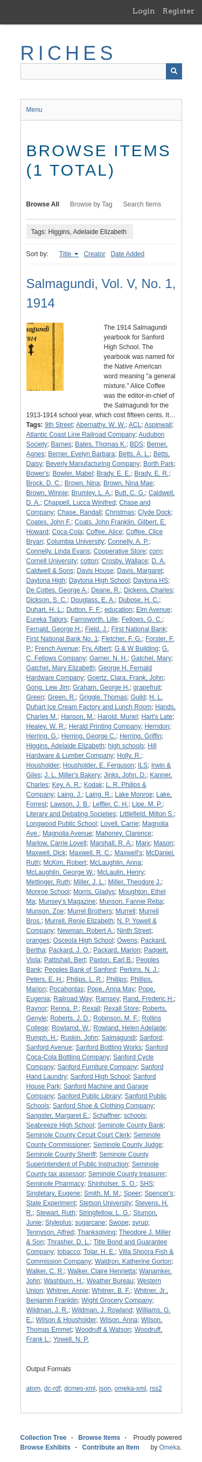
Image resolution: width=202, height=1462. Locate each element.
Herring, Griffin (141, 736)
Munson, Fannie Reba (131, 901)
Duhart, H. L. (44, 609)
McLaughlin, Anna (115, 862)
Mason (163, 843)
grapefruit (147, 687)
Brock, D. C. (43, 483)
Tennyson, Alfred (50, 1232)
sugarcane (90, 1222)
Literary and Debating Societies (71, 814)
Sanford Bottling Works (108, 1047)
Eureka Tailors (46, 619)
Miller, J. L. (89, 882)
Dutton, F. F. (83, 609)
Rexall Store (120, 1008)
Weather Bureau (110, 1281)
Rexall (91, 1008)
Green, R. (62, 697)
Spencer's (158, 1193)
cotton (89, 561)
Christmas (119, 512)
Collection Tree (43, 1437)
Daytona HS (150, 580)
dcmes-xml (79, 1388)
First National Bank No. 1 (62, 639)
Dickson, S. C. (46, 600)
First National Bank (139, 629)
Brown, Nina (82, 483)
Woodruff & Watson (103, 1329)
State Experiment (51, 1203)
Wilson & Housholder (66, 1320)
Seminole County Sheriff (61, 1154)
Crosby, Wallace (125, 561)
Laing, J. (70, 794)
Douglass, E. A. (93, 600)
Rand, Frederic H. (148, 999)
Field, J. (96, 629)
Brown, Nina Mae (128, 483)
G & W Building (136, 648)
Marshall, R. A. (111, 843)
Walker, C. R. (45, 1271)
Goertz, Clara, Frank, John (125, 678)
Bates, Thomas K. (100, 444)
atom (33, 1388)
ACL (135, 425)
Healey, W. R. (45, 726)
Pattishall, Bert (65, 960)
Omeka (169, 1447)
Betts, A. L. (134, 454)
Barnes (61, 444)
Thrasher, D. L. (68, 1242)
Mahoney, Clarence (123, 833)
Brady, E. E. (114, 473)
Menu (34, 110)
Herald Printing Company (105, 726)
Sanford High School (100, 1076)
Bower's (37, 473)
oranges (38, 940)
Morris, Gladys (94, 892)
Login (144, 10)
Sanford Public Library (89, 1096)
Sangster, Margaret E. (57, 1115)
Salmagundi (119, 1038)
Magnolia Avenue (67, 833)
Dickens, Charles (148, 590)
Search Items (142, 204)
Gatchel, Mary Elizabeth (60, 668)
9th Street (59, 425)
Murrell (126, 911)
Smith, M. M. (102, 1193)
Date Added (127, 254)
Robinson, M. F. (115, 1018)
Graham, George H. (101, 687)
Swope (119, 1222)
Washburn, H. (63, 1281)
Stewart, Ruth (55, 1213)
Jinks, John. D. (125, 775)
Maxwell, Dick (46, 853)
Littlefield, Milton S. (147, 814)
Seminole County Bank (130, 1125)
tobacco (69, 1252)
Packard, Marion (116, 950)
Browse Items (99, 1437)
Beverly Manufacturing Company (93, 464)
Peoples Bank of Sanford (80, 969)
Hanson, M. (77, 716)
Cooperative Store (120, 551)
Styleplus (58, 1222)
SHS (146, 1183)
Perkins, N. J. (139, 969)
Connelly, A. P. (128, 541)
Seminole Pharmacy (55, 1183)
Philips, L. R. (84, 979)
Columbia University (76, 541)
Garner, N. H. (108, 658)
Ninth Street (134, 930)
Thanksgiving (97, 1232)
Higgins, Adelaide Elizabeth (65, 746)
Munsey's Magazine (67, 901)
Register (178, 10)
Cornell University (51, 561)
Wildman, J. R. (47, 1310)
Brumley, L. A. (92, 493)
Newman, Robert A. (86, 930)
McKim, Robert (65, 862)
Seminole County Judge (127, 1145)
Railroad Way (72, 999)
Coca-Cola (67, 532)
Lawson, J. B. (69, 804)
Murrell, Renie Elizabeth (79, 921)
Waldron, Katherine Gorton (133, 1261)
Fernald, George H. (54, 629)
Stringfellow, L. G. (104, 1213)
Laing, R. (99, 794)
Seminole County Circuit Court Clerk (78, 1135)
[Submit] (174, 71)
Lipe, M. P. (147, 804)
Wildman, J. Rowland (102, 1310)
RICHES (68, 53)
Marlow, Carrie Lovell (56, 843)
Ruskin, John (79, 1038)
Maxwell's (129, 853)
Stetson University (105, 1203)
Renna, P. (65, 1008)
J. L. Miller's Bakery (73, 775)
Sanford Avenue (49, 1047)
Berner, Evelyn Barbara (81, 454)
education (119, 609)
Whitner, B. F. (111, 1290)
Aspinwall (158, 425)
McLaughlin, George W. (60, 872)
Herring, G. (42, 736)
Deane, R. (105, 590)
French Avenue (57, 648)
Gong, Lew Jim (47, 687)
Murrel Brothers (89, 911)
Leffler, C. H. (110, 804)
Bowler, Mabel (72, 473)
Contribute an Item (111, 1447)
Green (35, 697)
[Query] (101, 71)
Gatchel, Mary (151, 658)
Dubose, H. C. (139, 600)
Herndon (156, 726)
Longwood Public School (61, 823)
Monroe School (48, 892)
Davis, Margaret (140, 571)
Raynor (36, 1008)
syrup (140, 1222)
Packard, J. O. (69, 950)
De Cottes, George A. (57, 590)
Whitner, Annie (67, 1290)
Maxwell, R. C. (90, 853)
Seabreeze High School (60, 1125)
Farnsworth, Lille (94, 619)
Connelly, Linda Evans (58, 551)
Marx (143, 843)
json (105, 1388)
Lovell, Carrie (120, 823)
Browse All (43, 204)
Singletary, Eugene (53, 1193)
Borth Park (158, 464)
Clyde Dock (154, 512)
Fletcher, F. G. (122, 639)
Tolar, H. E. (99, 1252)
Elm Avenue (153, 609)
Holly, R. (129, 755)
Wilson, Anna (118, 1320)
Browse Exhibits (45, 1447)
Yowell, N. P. (71, 1339)
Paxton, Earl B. (111, 960)
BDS (136, 444)
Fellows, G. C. (142, 619)
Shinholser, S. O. (112, 1183)
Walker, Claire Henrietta (101, 1271)
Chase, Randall (80, 512)
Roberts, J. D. (69, 1018)
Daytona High (46, 580)
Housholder (42, 765)
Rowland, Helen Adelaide (129, 1028)
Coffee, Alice (104, 532)
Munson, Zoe (45, 911)
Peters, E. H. (44, 979)
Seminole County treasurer (126, 1174)
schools (135, 1115)
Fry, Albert (96, 648)
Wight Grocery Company (116, 1300)
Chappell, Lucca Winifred (79, 502)
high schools (126, 746)
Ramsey (107, 999)
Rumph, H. (41, 1038)
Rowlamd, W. (71, 1028)
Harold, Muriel (117, 716)
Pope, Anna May (111, 989)
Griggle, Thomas (103, 697)
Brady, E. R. (151, 473)
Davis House (95, 571)
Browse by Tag (91, 204)
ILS (143, 765)
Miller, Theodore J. (135, 882)
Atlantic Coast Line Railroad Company (81, 434)
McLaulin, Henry (120, 872)
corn (155, 551)
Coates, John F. (48, 522)
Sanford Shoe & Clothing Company (103, 1106)
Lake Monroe (133, 794)
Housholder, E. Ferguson (99, 765)
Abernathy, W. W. (101, 425)
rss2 (156, 1388)
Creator (94, 254)
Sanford (151, 1038)
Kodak (93, 785)
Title (66, 254)
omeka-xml (131, 1388)
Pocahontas (66, 989)
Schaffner (106, 1115)
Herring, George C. (88, 736)
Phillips (116, 979)
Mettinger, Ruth (48, 882)
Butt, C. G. (130, 493)
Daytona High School (99, 580)
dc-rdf (52, 1388)
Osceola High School (83, 940)
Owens (127, 940)
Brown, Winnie (47, 493)
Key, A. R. (66, 785)
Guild (137, 697)
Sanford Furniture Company (97, 1067)
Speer (132, 1193)
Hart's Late (157, 716)
